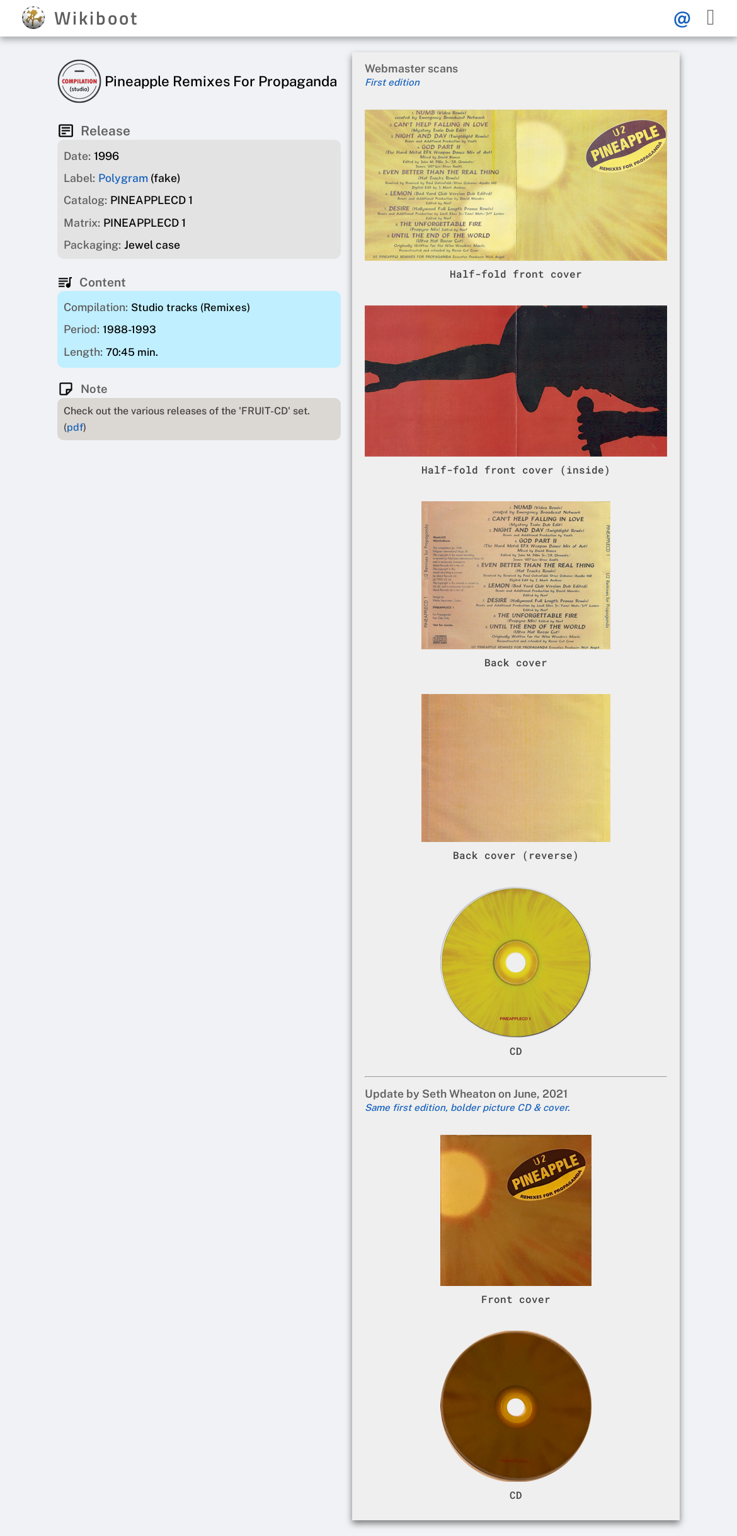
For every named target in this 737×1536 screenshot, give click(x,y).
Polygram (123, 178)
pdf (75, 427)
